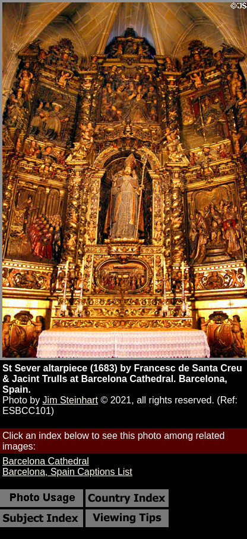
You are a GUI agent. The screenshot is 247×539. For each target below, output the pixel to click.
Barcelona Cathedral (45, 461)
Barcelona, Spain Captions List (67, 472)
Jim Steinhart (70, 400)
